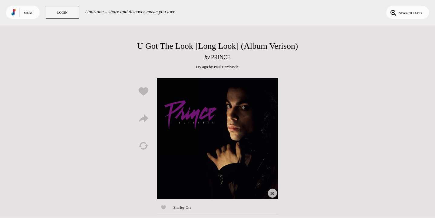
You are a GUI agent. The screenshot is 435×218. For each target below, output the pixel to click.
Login (62, 12)
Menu (29, 13)
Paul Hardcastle (226, 66)
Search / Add (405, 12)
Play (218, 138)
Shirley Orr (182, 207)
